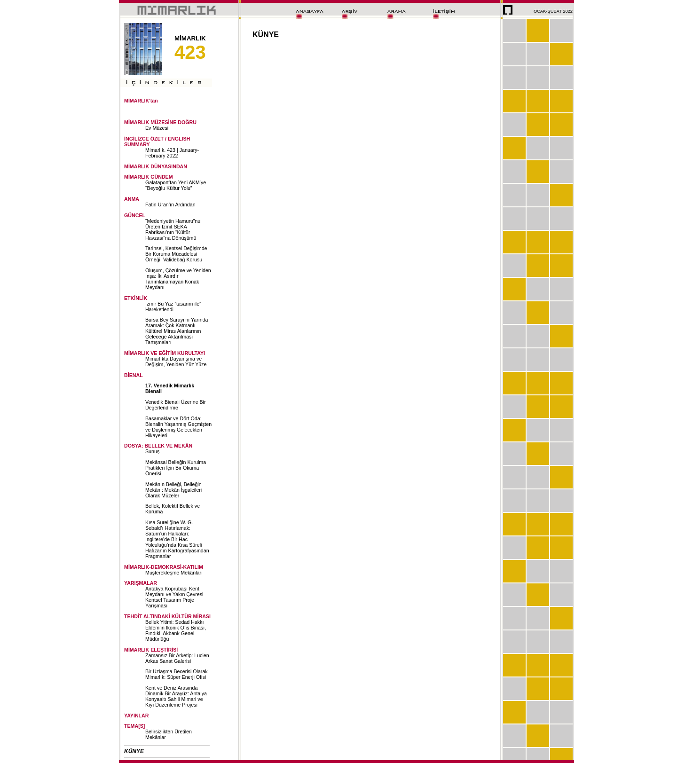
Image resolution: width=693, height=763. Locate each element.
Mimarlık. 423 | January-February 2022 (172, 152)
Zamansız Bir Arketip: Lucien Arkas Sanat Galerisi (177, 658)
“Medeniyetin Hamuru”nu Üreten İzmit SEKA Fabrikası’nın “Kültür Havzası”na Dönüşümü (172, 229)
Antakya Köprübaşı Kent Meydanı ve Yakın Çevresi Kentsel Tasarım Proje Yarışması (174, 597)
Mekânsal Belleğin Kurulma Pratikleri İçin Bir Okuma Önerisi (175, 467)
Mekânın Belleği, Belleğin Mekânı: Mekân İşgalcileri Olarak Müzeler (173, 489)
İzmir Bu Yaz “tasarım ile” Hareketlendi (173, 306)
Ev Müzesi (156, 128)
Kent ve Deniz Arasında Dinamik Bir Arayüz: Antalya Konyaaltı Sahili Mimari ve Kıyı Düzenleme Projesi (176, 696)
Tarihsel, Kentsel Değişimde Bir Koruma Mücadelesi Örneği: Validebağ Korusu (176, 253)
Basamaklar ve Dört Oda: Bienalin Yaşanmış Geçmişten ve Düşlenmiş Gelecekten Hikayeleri (178, 427)
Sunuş (152, 451)
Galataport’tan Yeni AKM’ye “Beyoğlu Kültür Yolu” (175, 185)
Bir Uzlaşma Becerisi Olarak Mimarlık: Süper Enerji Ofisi (176, 674)
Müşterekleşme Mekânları (174, 572)
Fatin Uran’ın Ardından (170, 204)
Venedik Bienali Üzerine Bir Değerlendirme (175, 404)
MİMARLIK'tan (141, 100)
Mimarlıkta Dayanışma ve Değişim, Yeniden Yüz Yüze (176, 361)
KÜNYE (134, 751)
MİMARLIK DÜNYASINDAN (155, 166)
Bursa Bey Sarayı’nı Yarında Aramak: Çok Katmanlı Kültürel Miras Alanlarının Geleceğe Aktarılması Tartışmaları (176, 331)
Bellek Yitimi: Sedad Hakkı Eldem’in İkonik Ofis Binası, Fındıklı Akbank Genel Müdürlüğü (175, 630)
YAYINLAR (136, 715)
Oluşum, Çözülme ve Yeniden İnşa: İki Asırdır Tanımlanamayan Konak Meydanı (178, 278)
